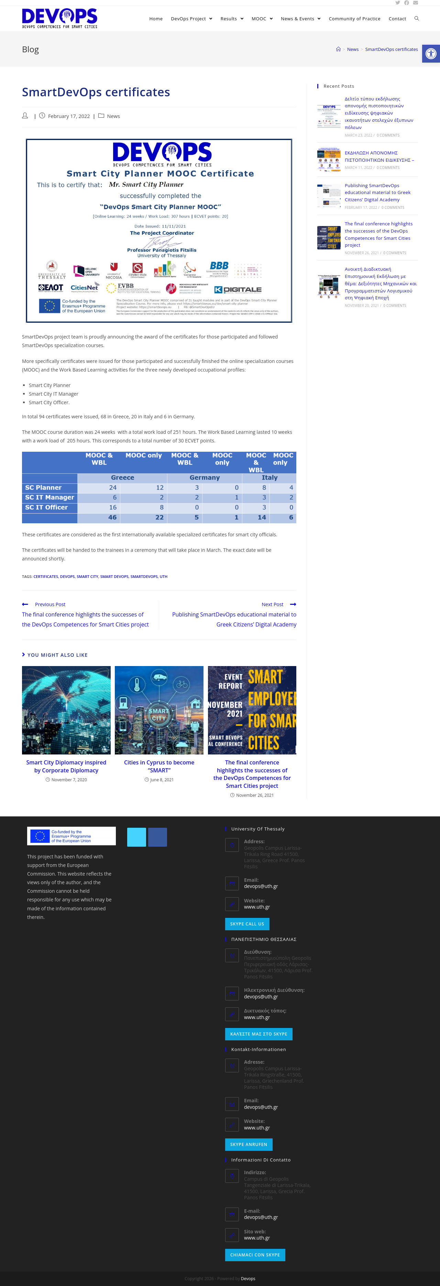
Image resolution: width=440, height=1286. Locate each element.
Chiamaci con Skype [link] (255, 1255)
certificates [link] (45, 576)
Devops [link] (248, 1279)
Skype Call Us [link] (247, 924)
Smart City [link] (87, 576)
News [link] (113, 116)
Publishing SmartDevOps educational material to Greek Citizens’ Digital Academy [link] (378, 192)
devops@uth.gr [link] (261, 886)
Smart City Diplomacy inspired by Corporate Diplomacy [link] (66, 766)
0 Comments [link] (388, 135)
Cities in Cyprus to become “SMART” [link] (159, 766)
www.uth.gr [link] (257, 906)
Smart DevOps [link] (114, 576)
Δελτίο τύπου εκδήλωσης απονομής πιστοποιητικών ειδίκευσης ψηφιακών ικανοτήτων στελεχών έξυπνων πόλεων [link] (379, 113)
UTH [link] (164, 576)
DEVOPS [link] (67, 576)
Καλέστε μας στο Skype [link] (258, 1034)
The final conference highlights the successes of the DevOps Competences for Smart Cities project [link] (252, 774)
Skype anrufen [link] (248, 1144)
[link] (431, 54)
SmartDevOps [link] (144, 576)
